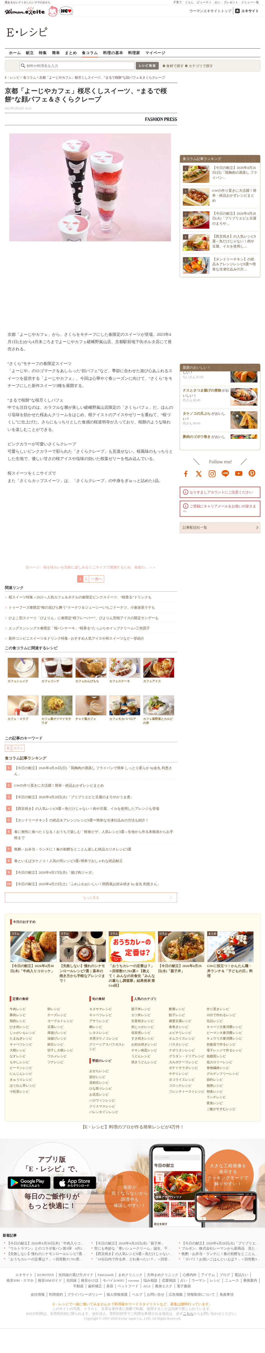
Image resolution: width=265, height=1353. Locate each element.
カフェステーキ (124, 670)
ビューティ (204, 2)
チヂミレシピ (178, 1074)
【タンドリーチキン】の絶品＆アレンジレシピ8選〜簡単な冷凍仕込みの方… (234, 264)
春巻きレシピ (178, 1027)
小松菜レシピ (19, 1091)
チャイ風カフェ (91, 707)
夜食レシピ (215, 1103)
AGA (147, 1286)
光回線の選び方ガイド (75, 1275)
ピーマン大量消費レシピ (224, 1033)
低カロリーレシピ (219, 1062)
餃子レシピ (177, 1015)
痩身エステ (163, 1286)
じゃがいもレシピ (23, 1033)
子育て (177, 2)
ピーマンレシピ (21, 1068)
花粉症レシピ (99, 1083)
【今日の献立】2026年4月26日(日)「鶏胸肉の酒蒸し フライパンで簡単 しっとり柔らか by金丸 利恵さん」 (93, 771)
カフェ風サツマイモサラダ (57, 709)
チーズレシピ (57, 1015)
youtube (239, 473)
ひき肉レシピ (19, 1027)
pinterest (252, 473)
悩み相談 (150, 1280)
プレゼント (231, 2)
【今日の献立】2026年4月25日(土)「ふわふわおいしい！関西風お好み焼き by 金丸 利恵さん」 (87, 884)
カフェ (18, 748)
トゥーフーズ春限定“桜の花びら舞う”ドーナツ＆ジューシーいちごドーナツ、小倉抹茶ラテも (82, 607)
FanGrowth (106, 1275)
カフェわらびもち (91, 670)
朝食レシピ (215, 1091)
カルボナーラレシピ (183, 1062)
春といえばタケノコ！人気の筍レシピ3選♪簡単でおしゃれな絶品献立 (68, 861)
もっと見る (91, 897)
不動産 (78, 1286)
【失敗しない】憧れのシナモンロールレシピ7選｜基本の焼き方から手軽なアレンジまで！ (78, 1254)
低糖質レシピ (216, 1056)
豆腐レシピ (55, 1027)
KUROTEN (45, 1275)
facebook (186, 473)
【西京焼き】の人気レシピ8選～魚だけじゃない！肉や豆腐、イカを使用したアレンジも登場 (87, 809)
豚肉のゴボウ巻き (197, 438)
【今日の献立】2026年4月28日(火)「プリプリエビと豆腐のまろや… (234, 218)
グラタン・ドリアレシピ (186, 1056)
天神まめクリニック (162, 1275)
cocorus (133, 1280)
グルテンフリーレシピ (223, 1074)
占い (218, 2)
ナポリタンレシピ (182, 1050)
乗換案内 (250, 1280)
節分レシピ (97, 1077)
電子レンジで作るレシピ (224, 1050)
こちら (188, 1314)
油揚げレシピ (57, 1038)
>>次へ (96, 579)
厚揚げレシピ (57, 1033)
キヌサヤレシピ (100, 1009)
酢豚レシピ (177, 1009)
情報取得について (201, 1294)
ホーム (15, 52)
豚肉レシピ (18, 1015)
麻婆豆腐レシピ (180, 1021)
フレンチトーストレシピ (186, 1091)
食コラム (90, 52)
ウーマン (199, 1280)
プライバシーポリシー (84, 1294)
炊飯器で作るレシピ (221, 1044)
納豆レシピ (55, 1044)
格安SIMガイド (50, 1280)
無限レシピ (215, 1085)
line (225, 473)
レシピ (215, 1280)
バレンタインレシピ (103, 1112)
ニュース (232, 1280)
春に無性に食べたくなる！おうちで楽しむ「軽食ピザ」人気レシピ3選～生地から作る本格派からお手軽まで (94, 835)
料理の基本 (113, 52)
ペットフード (128, 1286)
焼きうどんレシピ (144, 1062)
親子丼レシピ (141, 1009)
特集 (43, 52)
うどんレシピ (141, 1056)
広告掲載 (176, 1294)
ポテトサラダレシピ (183, 1068)
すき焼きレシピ (142, 1038)
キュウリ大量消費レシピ (224, 1038)
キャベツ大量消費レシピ (224, 1027)
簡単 (56, 52)
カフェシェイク (23, 670)
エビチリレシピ (180, 1033)
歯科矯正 (95, 1286)
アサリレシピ (99, 1021)
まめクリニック (130, 1275)
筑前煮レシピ (141, 1033)
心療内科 (190, 1275)
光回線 (71, 1280)
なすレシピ (18, 1056)
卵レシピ (53, 1009)
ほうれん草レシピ (23, 1085)
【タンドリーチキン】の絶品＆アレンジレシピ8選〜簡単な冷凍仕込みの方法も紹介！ (81, 820)
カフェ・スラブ (23, 707)
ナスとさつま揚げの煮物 (202, 392)
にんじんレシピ (21, 1074)
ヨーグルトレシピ (60, 1021)
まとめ (71, 52)
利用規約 (56, 1294)
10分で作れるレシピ (221, 1015)
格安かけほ (89, 1280)
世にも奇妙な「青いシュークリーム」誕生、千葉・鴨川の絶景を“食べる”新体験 (157, 1248)
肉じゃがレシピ (142, 1027)
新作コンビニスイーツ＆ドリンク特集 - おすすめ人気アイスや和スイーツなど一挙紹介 (76, 638)
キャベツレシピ (21, 1044)
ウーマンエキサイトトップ (210, 11)
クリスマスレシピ (102, 1106)
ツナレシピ (55, 1062)
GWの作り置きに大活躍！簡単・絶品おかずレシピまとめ (59, 785)
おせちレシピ (99, 1071)
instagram (212, 473)
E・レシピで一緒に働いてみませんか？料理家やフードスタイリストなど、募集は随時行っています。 (132, 1304)
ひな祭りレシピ (100, 1088)
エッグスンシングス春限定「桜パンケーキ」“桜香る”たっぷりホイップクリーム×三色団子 (79, 628)
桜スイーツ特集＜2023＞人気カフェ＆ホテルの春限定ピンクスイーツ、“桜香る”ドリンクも (80, 597)
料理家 (134, 52)
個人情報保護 (117, 1294)
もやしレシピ (19, 1062)
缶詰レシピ (215, 1021)
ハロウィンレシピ (102, 1100)
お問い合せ (155, 1294)
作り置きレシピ (218, 1009)
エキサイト (250, 11)
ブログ (225, 1275)
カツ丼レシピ (141, 1015)
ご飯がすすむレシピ (221, 1109)
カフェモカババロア (124, 707)
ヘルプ (137, 1294)
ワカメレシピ (57, 1056)
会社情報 (38, 1294)
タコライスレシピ (182, 1080)
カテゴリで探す (201, 66)
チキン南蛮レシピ (144, 1050)
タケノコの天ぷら (197, 415)
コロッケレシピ (180, 1085)
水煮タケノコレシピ (103, 1038)
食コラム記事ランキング (25, 758)
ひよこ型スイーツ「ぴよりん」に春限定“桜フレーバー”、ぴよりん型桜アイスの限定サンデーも (84, 618)
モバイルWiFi (113, 1280)
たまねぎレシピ (21, 1038)
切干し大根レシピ (60, 1050)
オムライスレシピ (182, 1038)
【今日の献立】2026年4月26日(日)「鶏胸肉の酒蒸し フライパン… (234, 172)
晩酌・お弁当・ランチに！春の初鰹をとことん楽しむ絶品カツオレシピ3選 (73, 849)
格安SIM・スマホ (20, 1280)
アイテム (208, 1275)
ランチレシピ (216, 1097)
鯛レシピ (95, 1027)
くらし (189, 2)
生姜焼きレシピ (142, 1021)
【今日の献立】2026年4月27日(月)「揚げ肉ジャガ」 (54, 872)
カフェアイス (158, 670)
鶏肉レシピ (18, 1021)
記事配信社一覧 (195, 527)
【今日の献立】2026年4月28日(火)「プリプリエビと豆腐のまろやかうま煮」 (74, 797)
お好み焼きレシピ (144, 1044)
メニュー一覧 (250, 2)
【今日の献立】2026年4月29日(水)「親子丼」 (129, 1243)
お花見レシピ (99, 1094)
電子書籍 (184, 1286)
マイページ (155, 52)
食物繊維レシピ (218, 1068)
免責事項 (227, 1294)
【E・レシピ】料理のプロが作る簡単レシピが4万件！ (133, 1127)
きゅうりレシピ (21, 1080)
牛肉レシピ (18, 1009)
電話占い (241, 1275)
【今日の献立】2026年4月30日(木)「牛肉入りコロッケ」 (51, 1243)
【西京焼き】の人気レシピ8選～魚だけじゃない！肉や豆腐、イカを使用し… (234, 241)
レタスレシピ (99, 1033)
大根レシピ (18, 1050)
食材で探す (175, 66)
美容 (109, 1286)
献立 (30, 52)
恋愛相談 (169, 1280)
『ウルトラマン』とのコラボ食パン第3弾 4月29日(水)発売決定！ (59, 1248)
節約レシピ (215, 1080)
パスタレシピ (178, 1044)
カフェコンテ (57, 670)
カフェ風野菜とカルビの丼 (158, 709)
